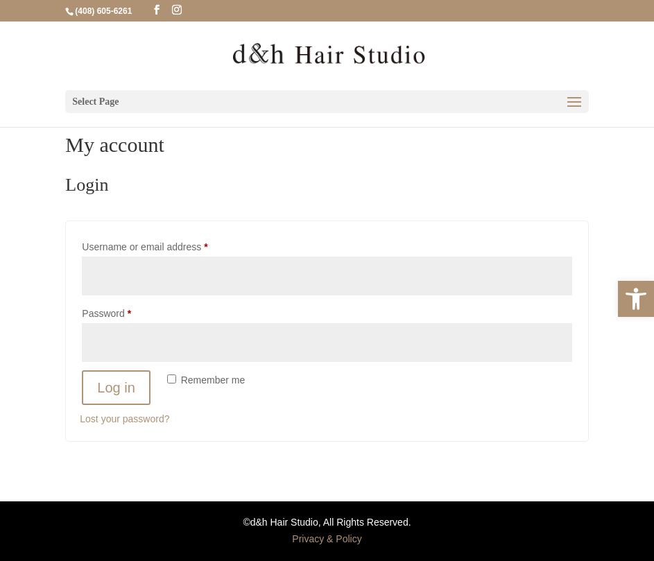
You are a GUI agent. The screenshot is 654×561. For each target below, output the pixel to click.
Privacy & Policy (326, 538)
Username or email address (164, 244)
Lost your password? (124, 418)
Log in (116, 387)
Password (126, 311)
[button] (636, 299)
